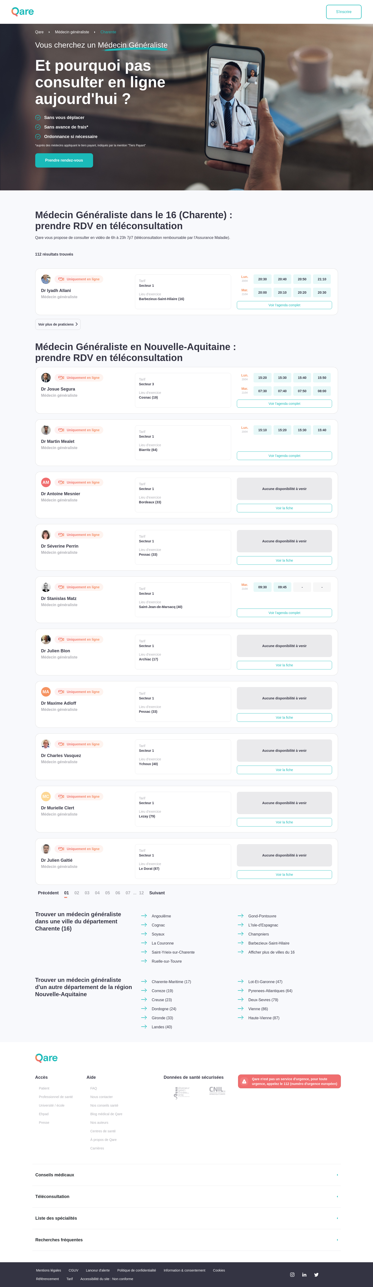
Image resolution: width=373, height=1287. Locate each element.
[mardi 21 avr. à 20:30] (322, 292)
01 (66, 893)
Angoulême (161, 916)
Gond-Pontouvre (262, 916)
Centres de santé (103, 1131)
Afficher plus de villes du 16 (272, 952)
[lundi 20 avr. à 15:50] (322, 377)
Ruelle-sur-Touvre (167, 961)
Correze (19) (162, 991)
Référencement (47, 1279)
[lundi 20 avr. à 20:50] (302, 279)
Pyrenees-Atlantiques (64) (271, 991)
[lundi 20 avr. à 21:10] (322, 279)
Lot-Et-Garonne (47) (266, 982)
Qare (39, 32)
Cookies (219, 1270)
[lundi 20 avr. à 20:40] (282, 279)
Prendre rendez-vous (64, 160)
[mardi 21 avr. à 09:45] (282, 587)
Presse (44, 1122)
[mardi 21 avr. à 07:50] (302, 391)
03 (87, 893)
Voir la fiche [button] (284, 508)
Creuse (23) (162, 1000)
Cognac (158, 925)
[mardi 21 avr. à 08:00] (322, 391)
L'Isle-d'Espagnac (263, 925)
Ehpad (44, 1114)
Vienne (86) (258, 1009)
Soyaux (158, 934)
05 (107, 893)
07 (128, 893)
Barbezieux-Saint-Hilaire (269, 943)
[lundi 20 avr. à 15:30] (282, 377)
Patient (44, 1088)
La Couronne (163, 943)
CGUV (73, 1270)
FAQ (93, 1088)
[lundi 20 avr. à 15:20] (262, 377)
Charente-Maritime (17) (171, 982)
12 (141, 893)
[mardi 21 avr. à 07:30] (262, 391)
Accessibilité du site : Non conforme (106, 1279)
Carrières (97, 1148)
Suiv (157, 893)
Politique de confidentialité (136, 1270)
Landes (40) (162, 1027)
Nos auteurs (99, 1122)
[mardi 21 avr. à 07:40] (282, 391)
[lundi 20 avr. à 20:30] (262, 279)
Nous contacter (101, 1097)
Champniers (259, 934)
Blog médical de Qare (106, 1114)
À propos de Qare (103, 1140)
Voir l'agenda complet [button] (284, 305)
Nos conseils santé (104, 1105)
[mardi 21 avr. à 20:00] (262, 292)
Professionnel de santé (56, 1097)
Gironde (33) (162, 1018)
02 (77, 893)
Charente (108, 32)
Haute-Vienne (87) (264, 1018)
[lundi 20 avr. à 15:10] (262, 430)
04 (97, 893)
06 (117, 893)
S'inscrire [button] (344, 12)
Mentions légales (48, 1270)
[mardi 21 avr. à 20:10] (282, 292)
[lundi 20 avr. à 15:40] (302, 377)
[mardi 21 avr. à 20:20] (302, 292)
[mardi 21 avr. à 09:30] (262, 587)
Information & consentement (184, 1270)
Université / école (52, 1105)
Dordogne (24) (164, 1009)
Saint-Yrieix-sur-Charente (173, 952)
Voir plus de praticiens (56, 324)
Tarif (69, 1279)
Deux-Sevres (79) (263, 1000)
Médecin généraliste (72, 32)
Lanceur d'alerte (98, 1270)
